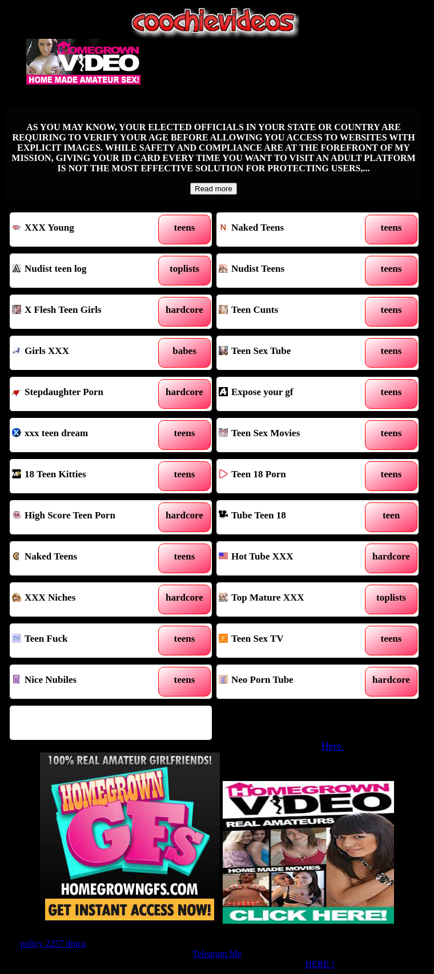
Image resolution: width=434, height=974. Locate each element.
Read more (213, 188)
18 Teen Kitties (85, 476)
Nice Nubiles (85, 682)
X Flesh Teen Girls (85, 312)
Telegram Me (217, 954)
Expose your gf (291, 394)
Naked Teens (291, 229)
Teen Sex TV (291, 640)
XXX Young (85, 229)
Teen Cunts (291, 312)
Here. (333, 746)
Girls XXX (85, 353)
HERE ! (319, 964)
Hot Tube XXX (291, 558)
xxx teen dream (85, 435)
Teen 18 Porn (291, 476)
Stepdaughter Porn (85, 394)
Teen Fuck (85, 640)
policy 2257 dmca (53, 943)
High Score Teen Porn (85, 517)
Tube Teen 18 (291, 517)
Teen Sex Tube (291, 353)
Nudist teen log (85, 270)
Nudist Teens (291, 270)
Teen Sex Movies (291, 435)
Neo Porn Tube (291, 682)
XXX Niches (85, 599)
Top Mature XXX (291, 599)
